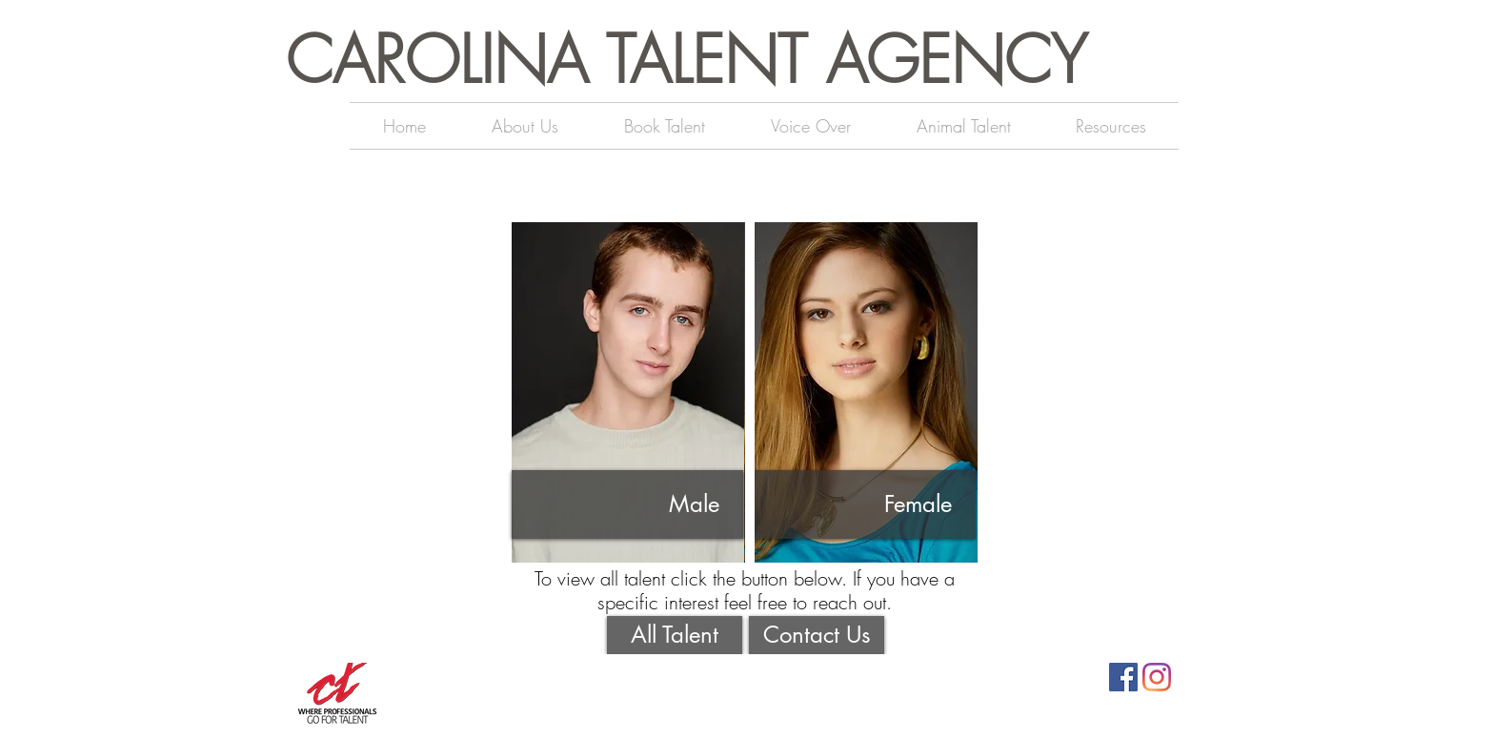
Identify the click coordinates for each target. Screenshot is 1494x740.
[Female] (860, 504)
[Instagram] (1156, 677)
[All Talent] (674, 635)
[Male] (627, 504)
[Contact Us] (816, 635)
